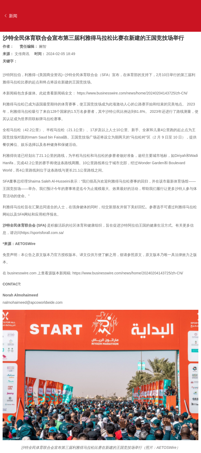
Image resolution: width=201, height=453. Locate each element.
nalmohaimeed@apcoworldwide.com (33, 302)
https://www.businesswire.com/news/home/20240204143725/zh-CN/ (132, 93)
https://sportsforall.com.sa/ (42, 233)
